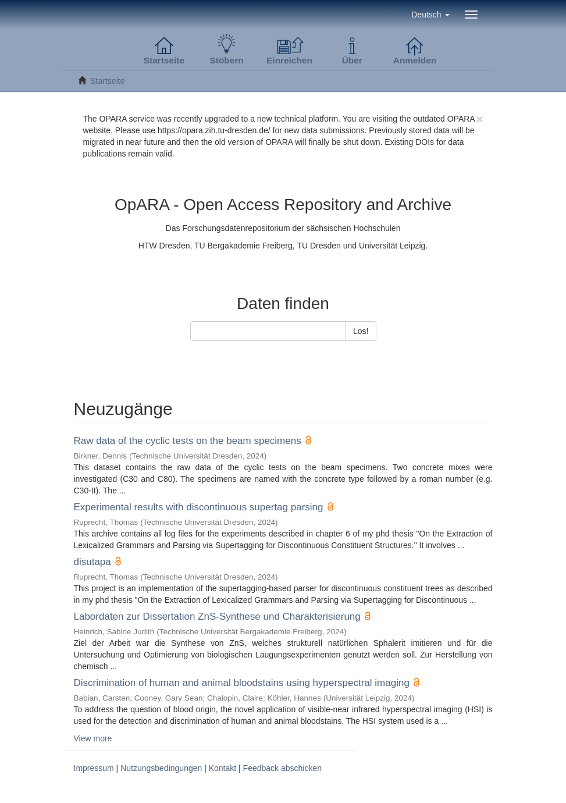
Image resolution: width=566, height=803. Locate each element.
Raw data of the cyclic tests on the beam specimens (187, 440)
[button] (430, 14)
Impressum (94, 768)
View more (93, 738)
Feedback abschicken (282, 768)
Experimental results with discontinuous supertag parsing (198, 507)
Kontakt (222, 768)
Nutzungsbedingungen (161, 768)
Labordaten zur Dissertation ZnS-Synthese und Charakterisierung (217, 616)
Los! (360, 331)
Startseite (107, 81)
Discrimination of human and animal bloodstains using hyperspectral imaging (242, 682)
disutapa (92, 561)
